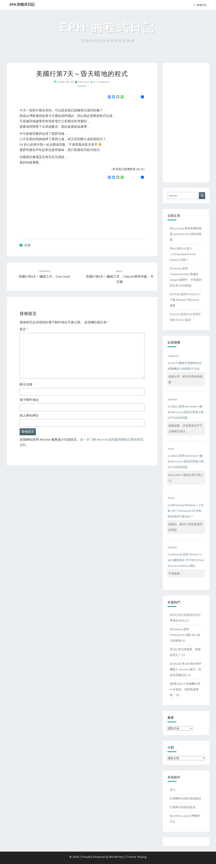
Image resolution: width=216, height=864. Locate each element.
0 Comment (102, 81)
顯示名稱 (26, 384)
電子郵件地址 (29, 400)
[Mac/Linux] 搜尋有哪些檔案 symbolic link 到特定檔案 (186, 234)
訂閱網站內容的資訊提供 (185, 798)
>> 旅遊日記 (200, 5)
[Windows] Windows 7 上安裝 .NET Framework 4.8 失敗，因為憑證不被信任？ (186, 510)
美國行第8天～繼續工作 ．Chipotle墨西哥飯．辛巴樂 (120, 277)
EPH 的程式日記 (22, 4)
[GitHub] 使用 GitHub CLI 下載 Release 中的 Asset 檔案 (185, 299)
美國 (27, 245)
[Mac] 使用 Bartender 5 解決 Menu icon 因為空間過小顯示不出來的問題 (186, 412)
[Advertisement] (49, 207)
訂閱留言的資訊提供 (182, 807)
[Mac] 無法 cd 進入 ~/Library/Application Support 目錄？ (183, 254)
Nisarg (142, 857)
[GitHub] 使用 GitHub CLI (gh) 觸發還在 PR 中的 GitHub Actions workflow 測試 (186, 560)
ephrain (83, 81)
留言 (24, 329)
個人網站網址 (29, 415)
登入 (172, 789)
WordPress (116, 857)
